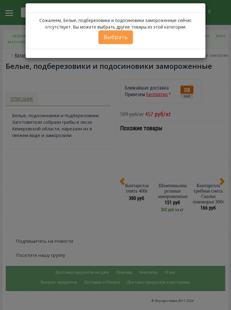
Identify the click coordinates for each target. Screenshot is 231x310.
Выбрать (115, 37)
